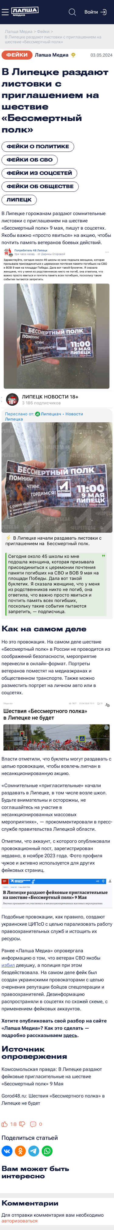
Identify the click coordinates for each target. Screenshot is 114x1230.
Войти (95, 12)
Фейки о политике (38, 146)
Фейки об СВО (30, 160)
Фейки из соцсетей (39, 173)
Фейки (17, 55)
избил (8, 965)
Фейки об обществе (40, 186)
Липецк (19, 200)
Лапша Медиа (51, 55)
